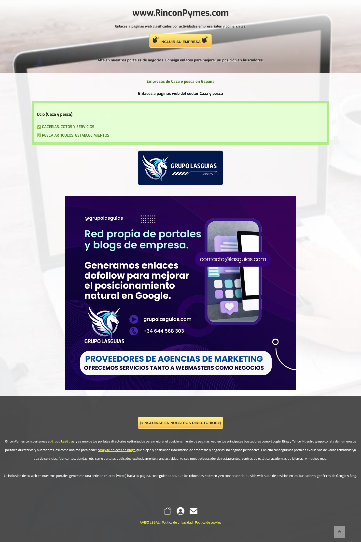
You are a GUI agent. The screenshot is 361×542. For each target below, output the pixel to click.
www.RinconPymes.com (180, 12)
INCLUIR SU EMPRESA (180, 40)
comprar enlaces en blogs (117, 450)
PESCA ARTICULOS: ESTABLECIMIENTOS (75, 135)
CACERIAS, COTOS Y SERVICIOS (68, 126)
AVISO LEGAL (150, 522)
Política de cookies (208, 522)
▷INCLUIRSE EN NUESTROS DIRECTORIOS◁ (180, 423)
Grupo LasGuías (63, 441)
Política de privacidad (177, 522)
